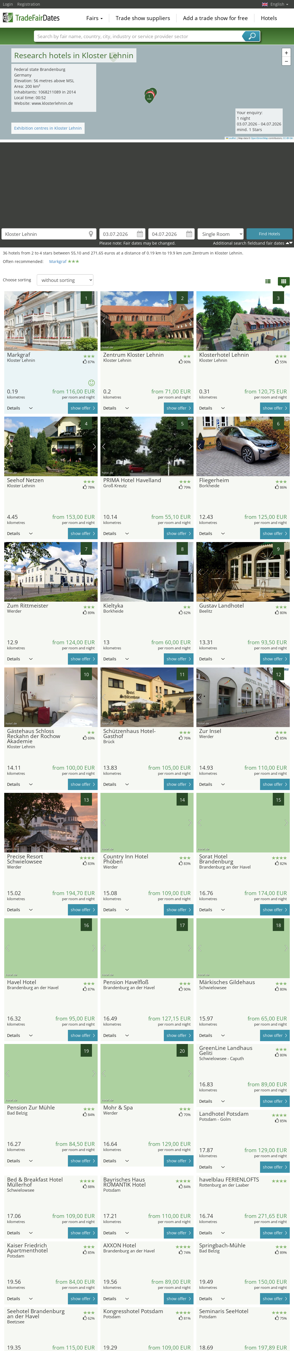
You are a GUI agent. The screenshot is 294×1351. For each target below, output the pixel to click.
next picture (94, 321)
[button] (147, 92)
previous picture (7, 321)
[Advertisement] (147, 181)
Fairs (94, 18)
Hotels (269, 18)
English (279, 4)
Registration (28, 4)
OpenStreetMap (259, 138)
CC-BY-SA (288, 138)
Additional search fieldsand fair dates (248, 243)
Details (20, 408)
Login (8, 4)
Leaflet (231, 138)
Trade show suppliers (143, 18)
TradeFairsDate (31, 17)
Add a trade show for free (215, 18)
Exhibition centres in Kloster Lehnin (48, 128)
